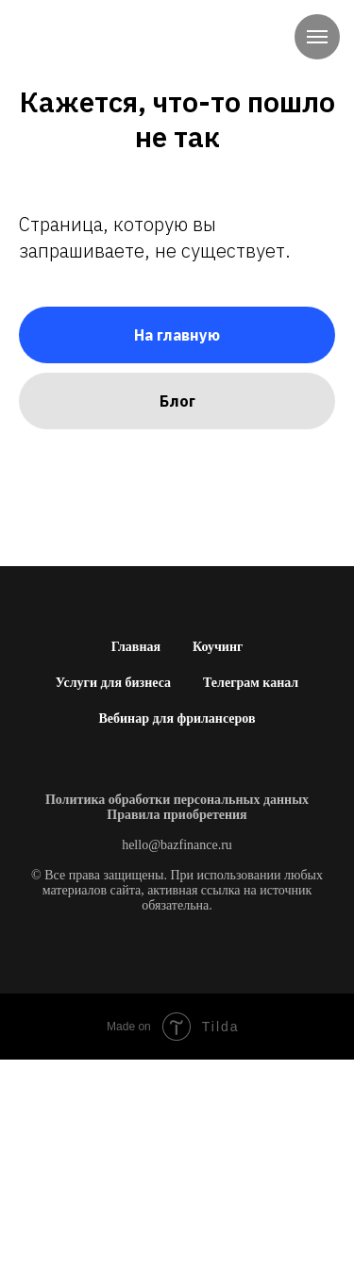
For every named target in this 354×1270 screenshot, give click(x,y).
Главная (135, 647)
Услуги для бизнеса (113, 683)
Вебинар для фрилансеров (176, 718)
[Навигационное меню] (317, 36)
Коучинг (218, 647)
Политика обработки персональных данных (177, 800)
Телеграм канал (250, 683)
